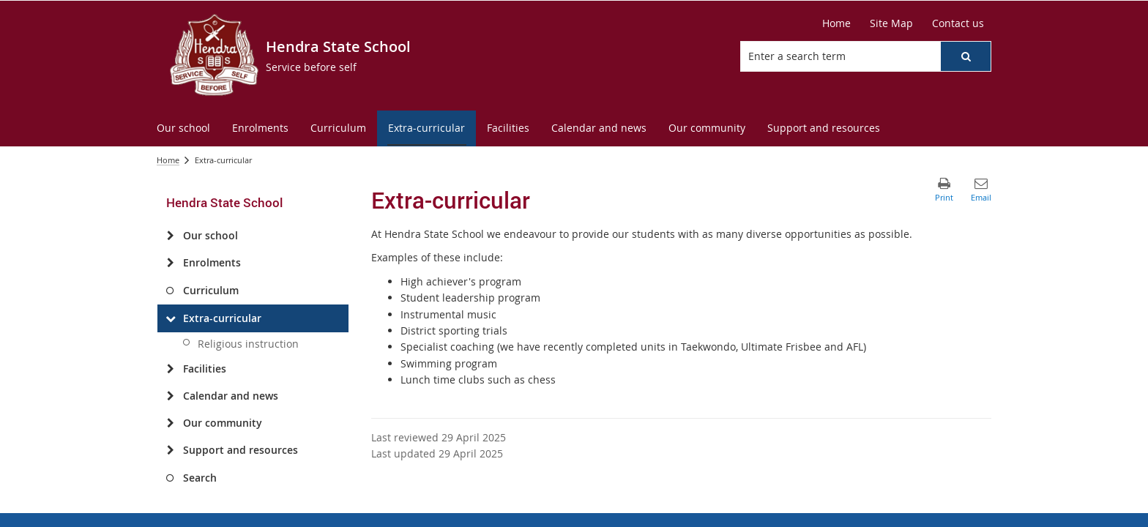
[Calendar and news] (170, 396)
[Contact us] (958, 23)
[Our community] (170, 423)
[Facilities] (170, 369)
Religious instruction (248, 344)
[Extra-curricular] (170, 318)
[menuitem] (183, 128)
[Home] (836, 23)
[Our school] (170, 236)
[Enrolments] (170, 263)
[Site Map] (891, 23)
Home (168, 159)
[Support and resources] (170, 450)
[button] (966, 56)
